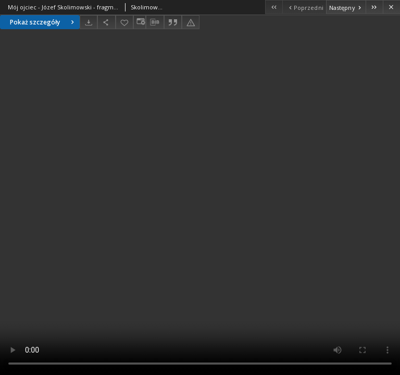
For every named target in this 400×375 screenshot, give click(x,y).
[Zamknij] (391, 7)
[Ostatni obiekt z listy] (374, 7)
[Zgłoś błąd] (190, 22)
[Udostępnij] (106, 22)
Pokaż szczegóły (43, 22)
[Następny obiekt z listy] (346, 7)
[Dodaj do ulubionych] (124, 22)
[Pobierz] (88, 22)
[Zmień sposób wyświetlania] (139, 22)
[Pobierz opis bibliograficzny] (155, 22)
